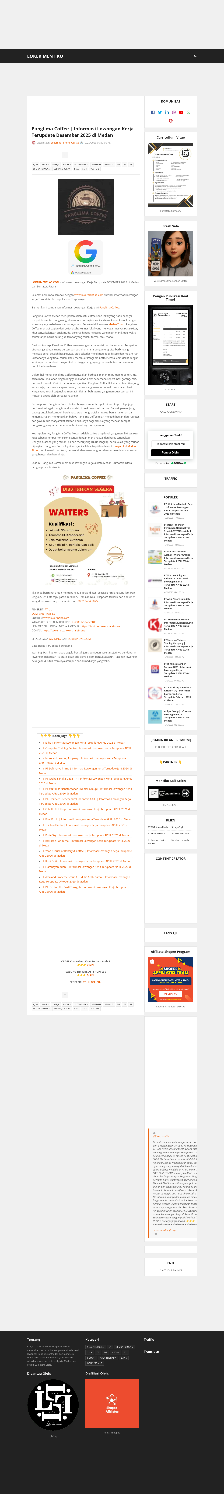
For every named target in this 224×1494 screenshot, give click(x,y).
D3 (118, 164)
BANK (124, 1357)
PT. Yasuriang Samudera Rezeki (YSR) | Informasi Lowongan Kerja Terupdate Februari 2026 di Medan (177, 694)
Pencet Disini (170, 452)
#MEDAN (96, 164)
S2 (125, 1352)
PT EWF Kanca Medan (158, 827)
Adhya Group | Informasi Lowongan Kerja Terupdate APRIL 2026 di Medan (177, 716)
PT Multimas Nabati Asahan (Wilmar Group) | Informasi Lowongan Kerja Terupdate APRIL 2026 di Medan (178, 558)
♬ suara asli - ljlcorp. (164, 1230)
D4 (105, 1352)
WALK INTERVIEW (108, 1357)
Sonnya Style (178, 827)
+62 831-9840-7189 (84, 622)
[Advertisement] (112, 24)
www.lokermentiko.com (88, 295)
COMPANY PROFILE (43, 613)
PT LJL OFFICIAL (92, 982)
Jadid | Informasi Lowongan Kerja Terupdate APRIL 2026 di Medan (85, 742)
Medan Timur (116, 324)
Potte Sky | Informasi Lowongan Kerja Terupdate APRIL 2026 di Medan (87, 835)
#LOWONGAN (81, 164)
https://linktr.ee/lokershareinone (100, 626)
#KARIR (45, 164)
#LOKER (67, 164)
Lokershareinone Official (65, 142)
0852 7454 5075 (88, 601)
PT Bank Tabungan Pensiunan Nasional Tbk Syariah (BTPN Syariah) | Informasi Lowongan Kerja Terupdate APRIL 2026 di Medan (178, 532)
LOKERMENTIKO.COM (45, 282)
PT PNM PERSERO (180, 833)
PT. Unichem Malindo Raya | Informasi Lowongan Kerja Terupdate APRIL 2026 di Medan (178, 508)
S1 (131, 164)
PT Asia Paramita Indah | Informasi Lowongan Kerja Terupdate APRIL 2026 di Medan (178, 603)
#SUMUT (108, 164)
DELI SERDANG (94, 1363)
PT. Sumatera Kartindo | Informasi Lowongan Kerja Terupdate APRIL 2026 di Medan (178, 624)
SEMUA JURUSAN (41, 168)
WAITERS (94, 168)
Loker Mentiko (45, 56)
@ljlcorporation (161, 1136)
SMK (84, 168)
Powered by (170, 463)
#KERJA (55, 164)
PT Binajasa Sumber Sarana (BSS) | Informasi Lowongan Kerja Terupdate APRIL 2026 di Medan (177, 670)
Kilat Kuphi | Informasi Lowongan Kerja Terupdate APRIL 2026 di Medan (88, 819)
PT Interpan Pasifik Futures (157, 841)
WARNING (55, 639)
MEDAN (115, 1352)
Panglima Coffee (109, 307)
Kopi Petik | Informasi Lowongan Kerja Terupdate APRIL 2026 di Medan (88, 861)
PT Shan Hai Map (156, 833)
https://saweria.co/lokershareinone (64, 630)
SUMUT (91, 1357)
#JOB (35, 164)
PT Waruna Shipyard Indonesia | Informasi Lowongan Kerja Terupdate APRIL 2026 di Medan (177, 582)
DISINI (90, 964)
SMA (76, 168)
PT (125, 164)
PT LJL (48, 609)
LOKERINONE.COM (79, 639)
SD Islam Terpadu (180, 839)
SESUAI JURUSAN (62, 168)
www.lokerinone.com (56, 618)
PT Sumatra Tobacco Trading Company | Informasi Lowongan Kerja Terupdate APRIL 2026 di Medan (178, 646)
